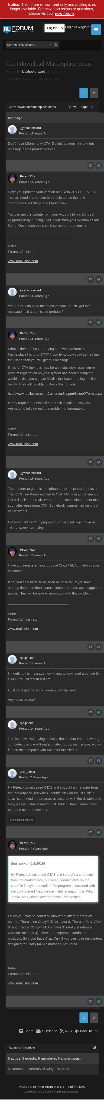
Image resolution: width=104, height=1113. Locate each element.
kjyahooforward (33, 71)
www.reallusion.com (23, 261)
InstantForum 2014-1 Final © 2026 (59, 1087)
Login (69, 27)
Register (84, 27)
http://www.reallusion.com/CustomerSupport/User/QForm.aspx (55, 393)
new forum (64, 14)
